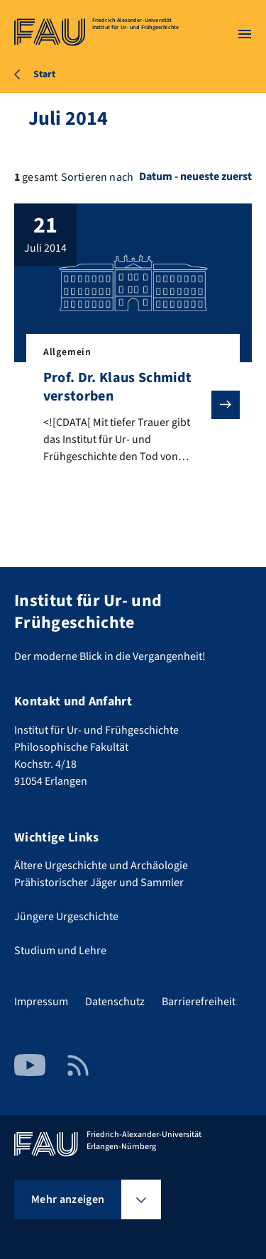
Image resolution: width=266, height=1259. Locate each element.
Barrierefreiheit (198, 1001)
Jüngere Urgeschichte (66, 916)
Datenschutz (115, 1001)
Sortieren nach (97, 177)
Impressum (41, 1001)
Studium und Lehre (60, 950)
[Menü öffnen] (244, 34)
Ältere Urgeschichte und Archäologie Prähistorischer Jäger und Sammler (101, 874)
